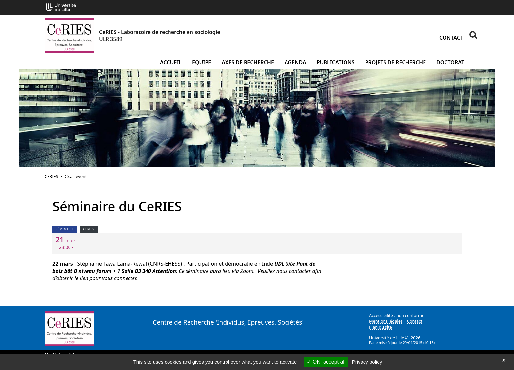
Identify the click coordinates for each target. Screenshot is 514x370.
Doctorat (450, 62)
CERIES (51, 176)
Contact (451, 37)
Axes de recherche (248, 62)
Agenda (295, 62)
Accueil (171, 62)
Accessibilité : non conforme (396, 315)
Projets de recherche (395, 62)
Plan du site (380, 327)
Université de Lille (386, 337)
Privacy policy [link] (367, 362)
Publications (336, 62)
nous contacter (293, 271)
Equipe (201, 62)
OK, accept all (326, 362)
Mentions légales (386, 321)
